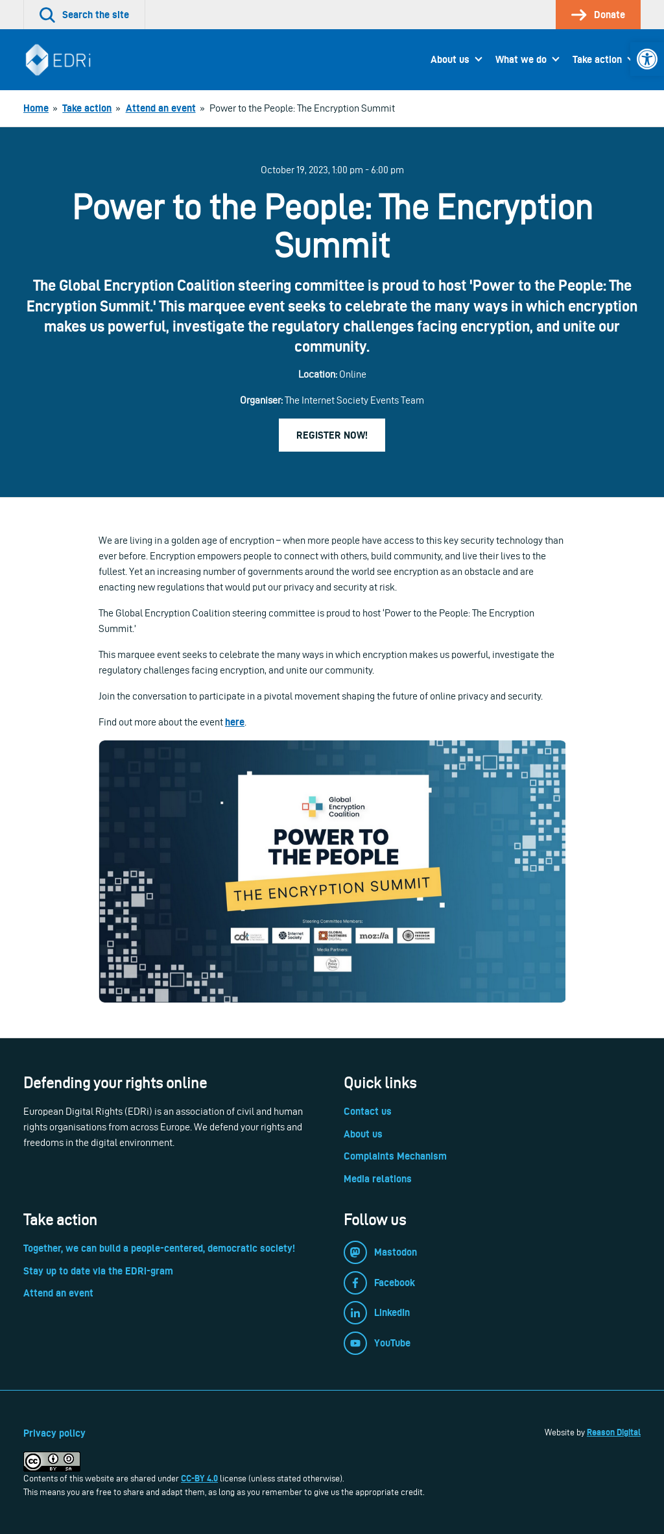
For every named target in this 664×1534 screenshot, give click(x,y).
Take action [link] (597, 59)
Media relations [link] (378, 1178)
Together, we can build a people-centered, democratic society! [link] (159, 1248)
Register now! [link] (332, 435)
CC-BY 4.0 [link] (199, 1478)
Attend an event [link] (58, 1292)
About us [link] (450, 59)
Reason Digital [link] (614, 1432)
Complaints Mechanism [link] (395, 1156)
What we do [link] (521, 59)
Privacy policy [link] (54, 1433)
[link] (647, 59)
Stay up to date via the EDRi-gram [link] (98, 1270)
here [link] (234, 721)
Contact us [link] (368, 1111)
